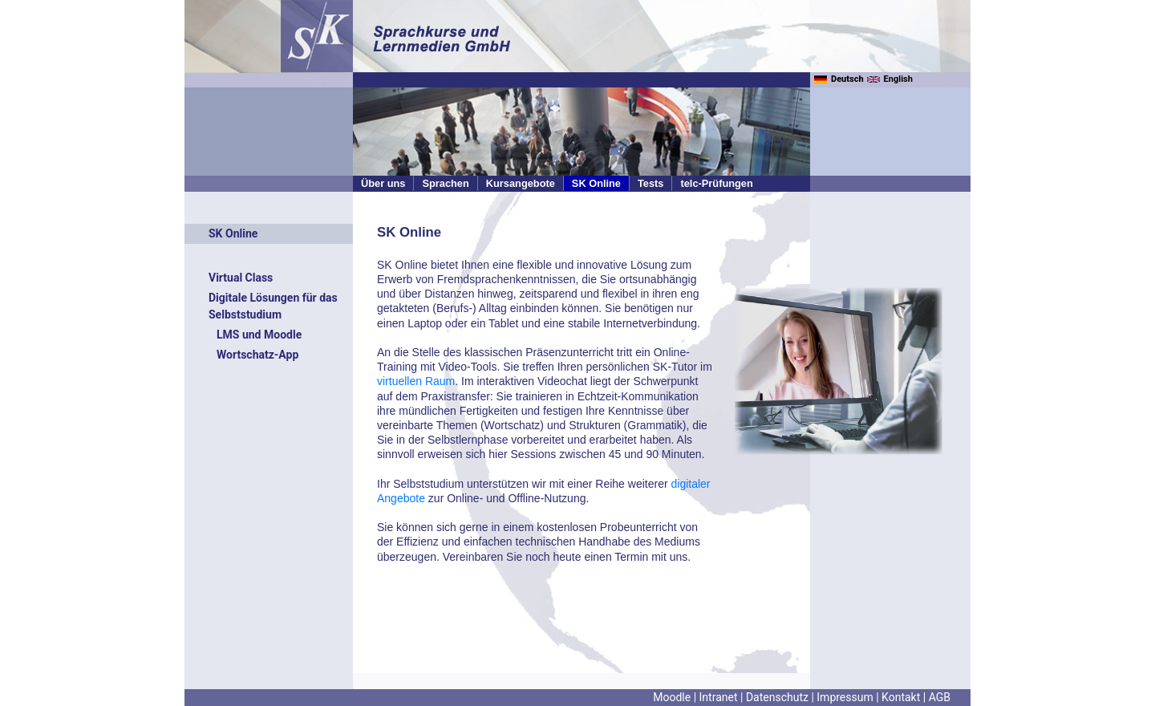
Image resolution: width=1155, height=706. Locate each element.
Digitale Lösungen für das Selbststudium (273, 306)
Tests (650, 183)
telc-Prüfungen (716, 183)
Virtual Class (241, 277)
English (890, 79)
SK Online (596, 183)
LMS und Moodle (259, 334)
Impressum (845, 697)
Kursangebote (520, 183)
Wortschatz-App (257, 354)
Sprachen (445, 183)
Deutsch (839, 79)
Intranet (718, 697)
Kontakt (900, 697)
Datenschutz (777, 697)
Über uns (383, 183)
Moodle (672, 697)
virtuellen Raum (416, 381)
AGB (939, 697)
